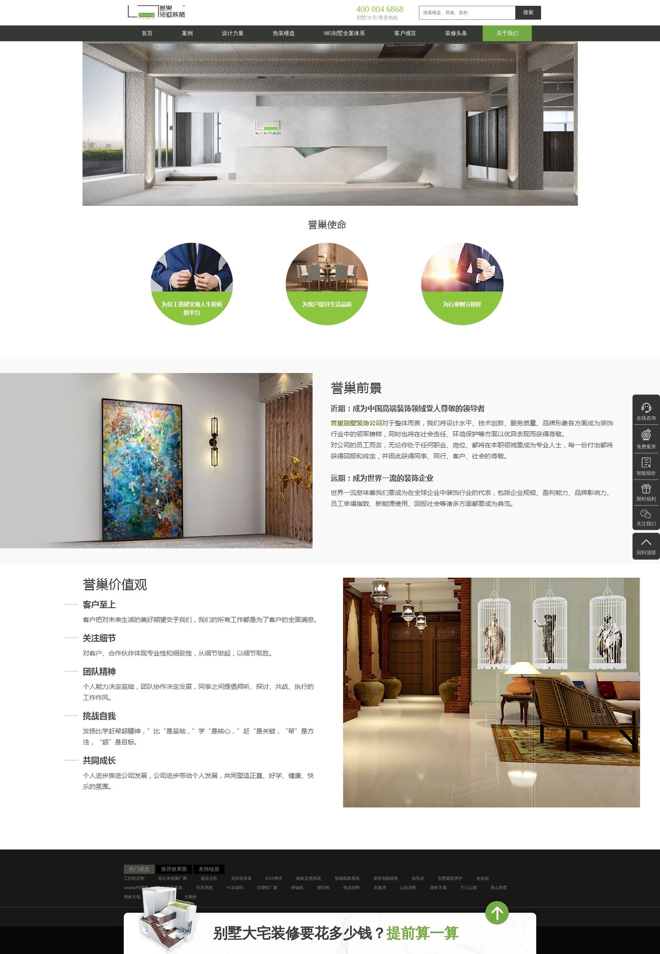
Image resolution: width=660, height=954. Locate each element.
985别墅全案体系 (344, 33)
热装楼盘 (284, 33)
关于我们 (507, 33)
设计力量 (233, 33)
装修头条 (456, 33)
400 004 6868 (380, 9)
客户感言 (405, 33)
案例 (187, 33)
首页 (147, 33)
